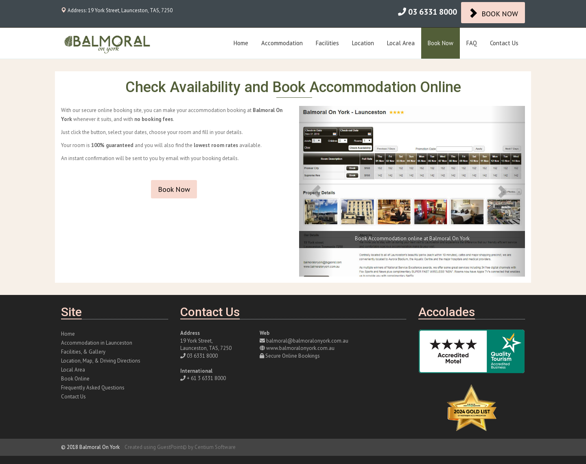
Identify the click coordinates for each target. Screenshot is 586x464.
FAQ (471, 43)
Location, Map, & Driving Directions (100, 360)
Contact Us (504, 43)
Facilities (327, 43)
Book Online (75, 378)
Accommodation (282, 43)
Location (363, 43)
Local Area (401, 43)
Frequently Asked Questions (93, 387)
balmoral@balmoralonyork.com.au (307, 340)
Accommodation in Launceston (96, 342)
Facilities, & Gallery (83, 351)
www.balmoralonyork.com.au (300, 348)
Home (241, 43)
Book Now (440, 43)
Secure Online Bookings (292, 355)
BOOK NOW (493, 13)
